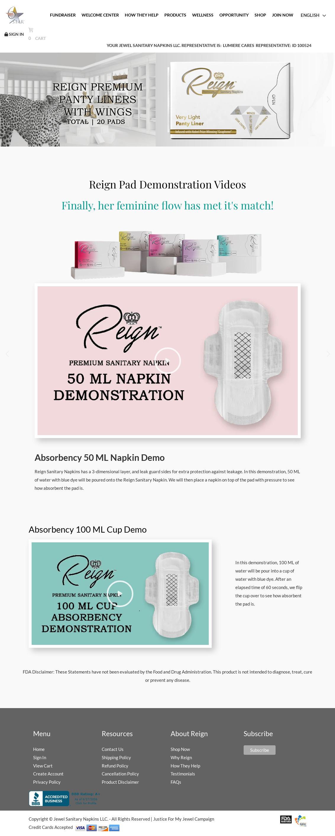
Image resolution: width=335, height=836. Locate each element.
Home (39, 749)
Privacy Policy (47, 782)
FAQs (176, 782)
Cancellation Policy (120, 773)
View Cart (43, 765)
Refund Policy (115, 765)
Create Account (48, 773)
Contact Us (113, 749)
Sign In (39, 757)
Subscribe (259, 750)
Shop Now (180, 749)
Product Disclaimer (120, 782)
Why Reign (181, 757)
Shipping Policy (116, 757)
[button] (7, 99)
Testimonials (183, 773)
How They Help (185, 765)
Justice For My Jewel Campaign (183, 819)
